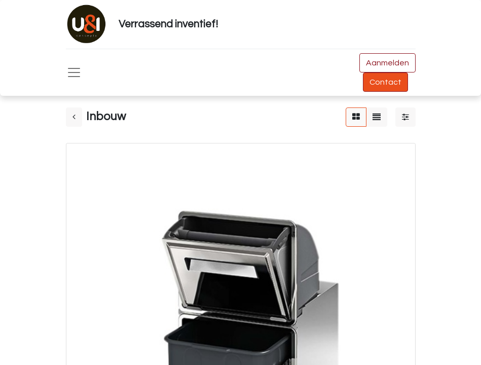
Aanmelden (387, 63)
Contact (385, 82)
